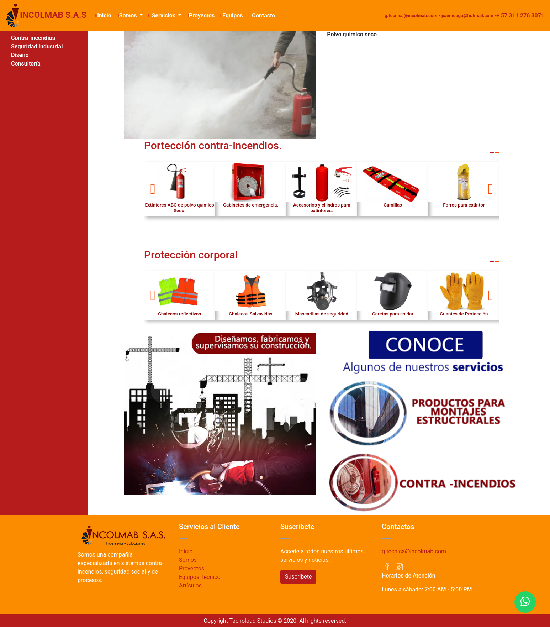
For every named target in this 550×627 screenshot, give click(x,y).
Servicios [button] (162, 15)
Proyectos (201, 15)
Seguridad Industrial (37, 46)
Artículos (190, 585)
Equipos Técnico (200, 577)
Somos (188, 560)
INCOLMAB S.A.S (46, 15)
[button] (153, 189)
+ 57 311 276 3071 (520, 15)
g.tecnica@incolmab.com (414, 551)
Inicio (104, 15)
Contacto (261, 15)
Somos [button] (127, 15)
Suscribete (298, 576)
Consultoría (26, 63)
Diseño (20, 55)
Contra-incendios (33, 38)
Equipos (231, 15)
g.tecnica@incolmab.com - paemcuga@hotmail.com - (440, 15)
